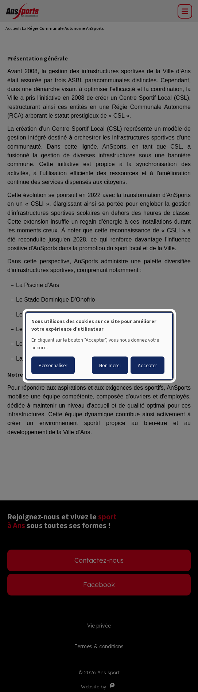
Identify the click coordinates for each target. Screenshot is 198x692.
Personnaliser (53, 365)
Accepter (147, 365)
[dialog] (99, 346)
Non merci (110, 365)
